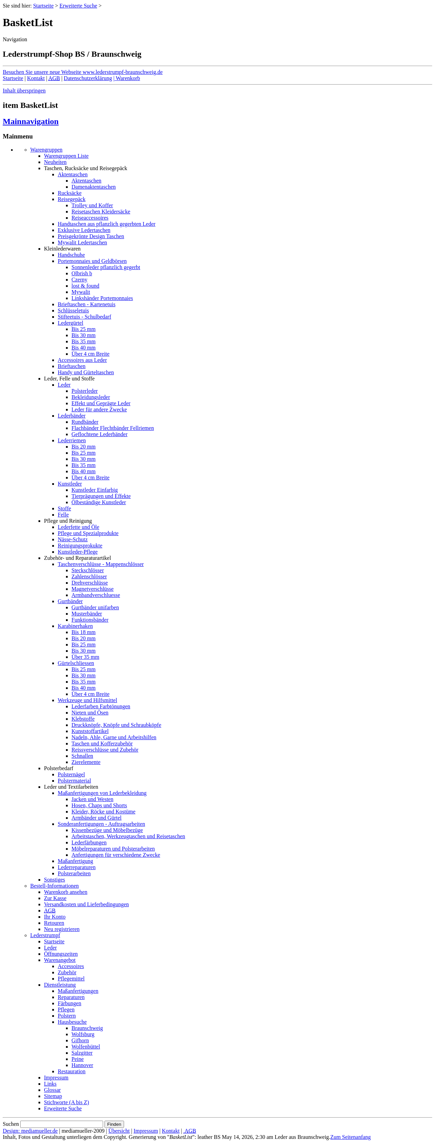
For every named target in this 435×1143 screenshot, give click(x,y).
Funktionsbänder (90, 620)
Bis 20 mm (83, 447)
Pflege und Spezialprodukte (88, 533)
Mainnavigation (31, 121)
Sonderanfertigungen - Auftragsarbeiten (101, 824)
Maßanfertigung (75, 861)
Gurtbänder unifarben (95, 607)
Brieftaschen (72, 366)
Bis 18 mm (83, 632)
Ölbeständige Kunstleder (98, 502)
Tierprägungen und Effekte (101, 496)
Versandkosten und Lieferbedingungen (86, 904)
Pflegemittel (71, 978)
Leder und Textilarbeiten (71, 787)
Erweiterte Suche (78, 6)
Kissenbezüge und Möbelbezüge (107, 830)
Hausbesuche (72, 1022)
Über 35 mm (85, 657)
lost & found (85, 286)
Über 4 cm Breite (90, 354)
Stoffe (64, 508)
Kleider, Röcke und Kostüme (103, 811)
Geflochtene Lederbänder (99, 434)
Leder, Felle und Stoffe (69, 378)
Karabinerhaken (75, 626)
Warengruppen (46, 150)
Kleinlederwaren (62, 249)
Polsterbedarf (58, 768)
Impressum (56, 1077)
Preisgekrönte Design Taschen (91, 236)
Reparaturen (71, 997)
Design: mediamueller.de (30, 1131)
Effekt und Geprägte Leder (101, 403)
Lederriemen (72, 440)
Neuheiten (55, 162)
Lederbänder (72, 416)
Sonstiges (54, 880)
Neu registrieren (62, 929)
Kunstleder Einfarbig (94, 490)
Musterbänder (86, 614)
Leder (64, 385)
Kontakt (36, 78)
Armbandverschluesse (95, 595)
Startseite (43, 6)
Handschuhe (71, 255)
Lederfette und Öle (78, 527)
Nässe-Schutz (73, 539)
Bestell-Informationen (54, 886)
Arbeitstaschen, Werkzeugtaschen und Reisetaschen (128, 836)
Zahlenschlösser (89, 576)
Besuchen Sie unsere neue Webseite (83, 72)
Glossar (52, 1090)
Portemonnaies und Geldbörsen (92, 261)
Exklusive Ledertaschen (84, 230)
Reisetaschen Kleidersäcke (100, 211)
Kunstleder (70, 484)
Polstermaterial (74, 781)
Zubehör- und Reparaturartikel (77, 558)
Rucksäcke (69, 193)
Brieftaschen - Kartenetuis (86, 304)
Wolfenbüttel (85, 1047)
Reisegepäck (72, 199)
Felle (63, 515)
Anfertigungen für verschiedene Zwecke (115, 855)
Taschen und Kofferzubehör (102, 743)
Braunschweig (87, 1028)
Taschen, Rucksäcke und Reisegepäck (85, 168)
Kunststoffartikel (90, 731)
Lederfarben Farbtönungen (100, 706)
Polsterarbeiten (74, 873)
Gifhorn (80, 1040)
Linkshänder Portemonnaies (102, 298)
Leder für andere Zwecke (99, 409)
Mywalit (80, 292)
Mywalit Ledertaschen (82, 242)
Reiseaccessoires (90, 218)
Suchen (11, 1124)
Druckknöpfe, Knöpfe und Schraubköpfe (116, 725)
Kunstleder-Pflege (78, 552)
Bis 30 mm (83, 335)
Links (50, 1084)
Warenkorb (126, 78)
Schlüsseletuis (73, 310)
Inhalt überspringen (24, 90)
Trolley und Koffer (92, 205)
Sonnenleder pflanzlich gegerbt (105, 267)
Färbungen (69, 1003)
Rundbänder (84, 422)
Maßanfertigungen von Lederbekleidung (102, 793)
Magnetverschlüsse (92, 589)
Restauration (72, 1071)
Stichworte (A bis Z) (66, 1102)
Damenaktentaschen (93, 187)
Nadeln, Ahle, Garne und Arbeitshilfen (113, 737)
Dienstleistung (60, 985)
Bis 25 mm (83, 329)
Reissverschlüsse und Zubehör (104, 750)
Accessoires (71, 966)
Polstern (67, 1016)
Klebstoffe (82, 719)
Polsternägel (71, 774)
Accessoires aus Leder (82, 360)
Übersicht (119, 1131)
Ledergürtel (70, 323)
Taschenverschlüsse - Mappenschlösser (101, 564)
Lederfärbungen (89, 842)
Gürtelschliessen (76, 663)
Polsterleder (84, 391)
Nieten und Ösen (90, 712)
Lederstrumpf (45, 935)
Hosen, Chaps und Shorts (99, 805)
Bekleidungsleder (90, 397)
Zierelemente (85, 762)
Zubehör (67, 972)
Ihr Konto (55, 917)
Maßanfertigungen (78, 991)
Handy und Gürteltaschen (86, 372)
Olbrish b (81, 273)
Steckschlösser (87, 570)
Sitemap (53, 1096)
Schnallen (82, 756)
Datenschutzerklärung (88, 78)
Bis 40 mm (83, 348)
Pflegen (66, 1009)
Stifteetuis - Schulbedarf (84, 317)
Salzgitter (81, 1053)
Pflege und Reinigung (68, 521)
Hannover (82, 1065)
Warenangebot (60, 960)
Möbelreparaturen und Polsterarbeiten (113, 849)
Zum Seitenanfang (350, 1137)
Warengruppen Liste (66, 156)
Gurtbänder (70, 601)
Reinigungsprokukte (80, 545)
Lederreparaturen (77, 867)
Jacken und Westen (92, 799)
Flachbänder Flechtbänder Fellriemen (112, 428)
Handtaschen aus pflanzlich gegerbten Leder (106, 224)
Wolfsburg (82, 1034)
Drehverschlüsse (89, 583)
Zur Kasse (55, 898)
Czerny (79, 279)
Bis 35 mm (83, 341)
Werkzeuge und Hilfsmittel (87, 700)
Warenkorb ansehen (65, 892)
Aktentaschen (73, 174)
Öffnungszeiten (61, 954)
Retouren (54, 923)
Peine (77, 1059)
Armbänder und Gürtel (96, 818)
